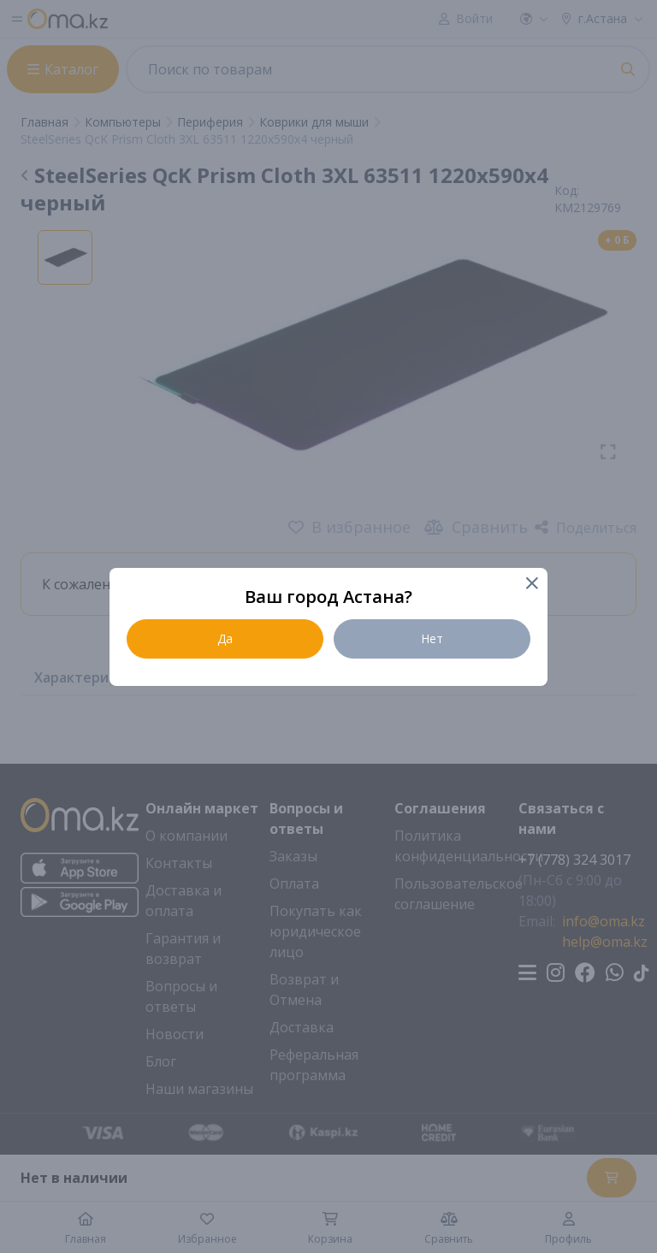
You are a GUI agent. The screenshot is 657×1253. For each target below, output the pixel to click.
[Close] (531, 584)
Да (225, 638)
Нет (432, 638)
